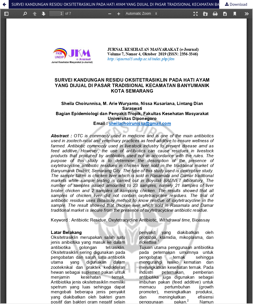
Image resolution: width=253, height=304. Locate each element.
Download (238, 4)
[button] (4, 4)
